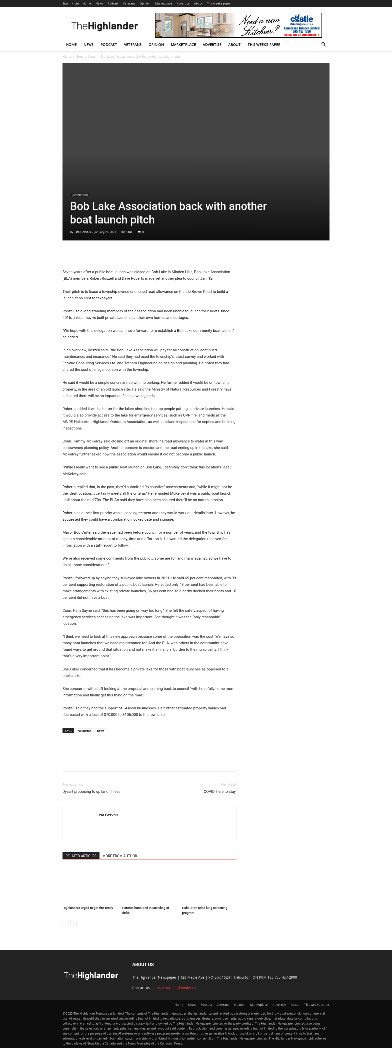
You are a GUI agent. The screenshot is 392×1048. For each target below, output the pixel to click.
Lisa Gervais (82, 232)
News (99, 3)
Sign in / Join (70, 3)
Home (87, 3)
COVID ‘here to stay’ (220, 791)
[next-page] (73, 923)
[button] (324, 45)
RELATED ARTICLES (81, 856)
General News (86, 56)
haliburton (85, 731)
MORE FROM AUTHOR (119, 856)
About (198, 3)
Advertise (183, 3)
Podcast (113, 3)
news (100, 731)
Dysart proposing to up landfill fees (91, 791)
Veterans (129, 3)
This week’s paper (219, 3)
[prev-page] (65, 923)
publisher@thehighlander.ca (174, 987)
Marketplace (163, 3)
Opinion (145, 3)
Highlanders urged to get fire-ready (87, 908)
